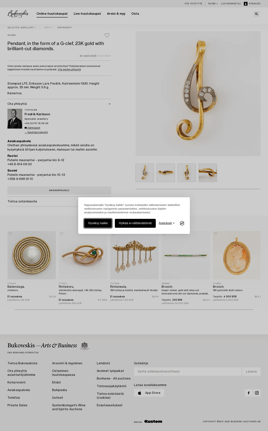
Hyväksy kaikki (98, 223)
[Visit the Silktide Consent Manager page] (182, 223)
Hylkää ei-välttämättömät (135, 223)
